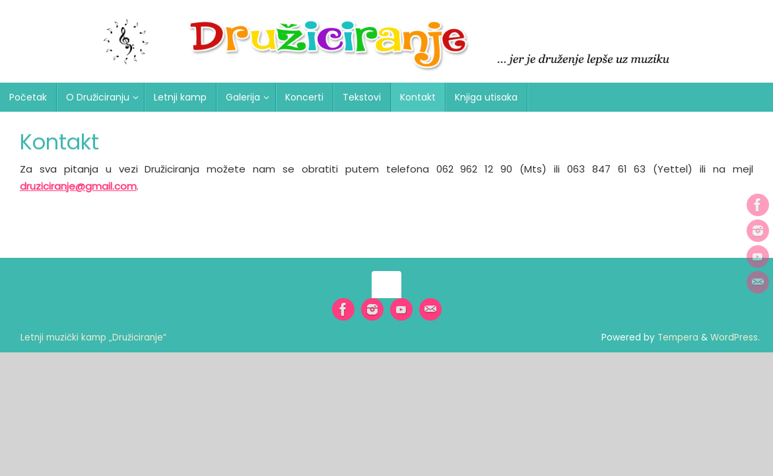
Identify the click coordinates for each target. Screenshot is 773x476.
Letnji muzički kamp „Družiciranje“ (93, 337)
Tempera (677, 337)
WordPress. (735, 337)
